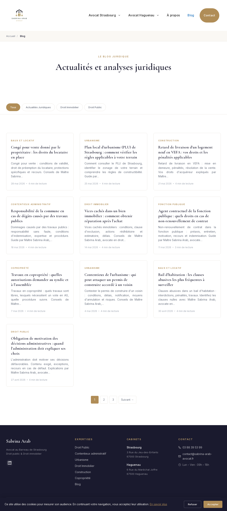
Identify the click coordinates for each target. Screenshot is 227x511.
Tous (13, 107)
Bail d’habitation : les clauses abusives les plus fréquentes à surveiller (181, 280)
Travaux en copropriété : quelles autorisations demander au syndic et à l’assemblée (39, 280)
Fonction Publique (171, 204)
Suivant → (127, 399)
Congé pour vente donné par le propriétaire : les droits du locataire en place (39, 152)
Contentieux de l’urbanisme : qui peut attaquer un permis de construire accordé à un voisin (110, 280)
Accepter (213, 504)
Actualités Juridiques (38, 107)
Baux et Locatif (22, 140)
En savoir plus (158, 504)
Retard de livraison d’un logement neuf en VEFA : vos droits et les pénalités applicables (185, 152)
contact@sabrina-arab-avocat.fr (195, 456)
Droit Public (95, 107)
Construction (168, 140)
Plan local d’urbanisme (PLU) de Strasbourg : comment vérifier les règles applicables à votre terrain (111, 152)
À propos (173, 15)
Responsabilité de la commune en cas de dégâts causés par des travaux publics (39, 216)
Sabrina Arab (18, 441)
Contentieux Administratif (31, 204)
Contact (209, 15)
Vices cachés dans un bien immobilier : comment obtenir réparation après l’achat (108, 216)
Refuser (192, 504)
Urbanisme (92, 140)
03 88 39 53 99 (190, 447)
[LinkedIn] (9, 462)
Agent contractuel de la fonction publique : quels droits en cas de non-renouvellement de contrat (184, 216)
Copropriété (20, 268)
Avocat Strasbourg (107, 15)
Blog (191, 15)
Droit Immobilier (69, 107)
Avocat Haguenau (145, 15)
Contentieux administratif (90, 453)
